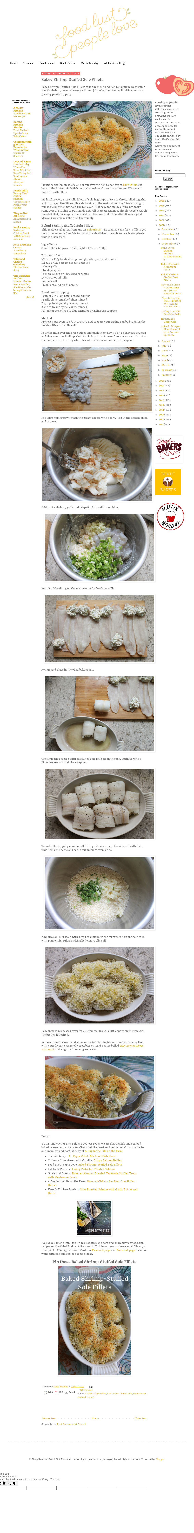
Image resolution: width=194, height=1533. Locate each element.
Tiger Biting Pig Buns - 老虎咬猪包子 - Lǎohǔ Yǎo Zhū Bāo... (171, 302)
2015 (161, 405)
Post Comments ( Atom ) (71, 1424)
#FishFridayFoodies (95, 1393)
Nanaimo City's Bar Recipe (21, 115)
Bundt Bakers (67, 63)
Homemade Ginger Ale (168, 320)
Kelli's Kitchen (22, 244)
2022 (162, 220)
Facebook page (101, 1250)
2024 (162, 210)
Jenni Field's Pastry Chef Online (20, 193)
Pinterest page (125, 1250)
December (168, 229)
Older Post (141, 1418)
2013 (161, 414)
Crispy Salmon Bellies (107, 1160)
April (165, 360)
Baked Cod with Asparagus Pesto (170, 267)
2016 (162, 400)
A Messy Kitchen (18, 109)
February (167, 369)
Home (13, 63)
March (166, 365)
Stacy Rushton (61, 1386)
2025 (162, 205)
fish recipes (113, 1393)
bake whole (130, 185)
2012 (161, 419)
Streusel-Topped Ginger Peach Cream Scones (21, 203)
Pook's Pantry (21, 227)
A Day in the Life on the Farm (104, 1151)
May (164, 355)
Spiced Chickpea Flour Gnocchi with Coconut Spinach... (170, 330)
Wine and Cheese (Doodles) (19, 262)
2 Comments (85, 1390)
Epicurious (94, 229)
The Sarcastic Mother (21, 277)
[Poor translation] (12, 1483)
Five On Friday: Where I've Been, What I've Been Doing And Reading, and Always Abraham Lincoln (22, 174)
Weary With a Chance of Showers (20, 153)
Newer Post (49, 1418)
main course (139, 1393)
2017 (161, 395)
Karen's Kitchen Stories (18, 125)
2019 (162, 385)
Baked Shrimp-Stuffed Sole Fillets (100, 1164)
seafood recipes (86, 1397)
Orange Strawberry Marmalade (19, 250)
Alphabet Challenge (115, 63)
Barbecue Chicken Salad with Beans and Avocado (21, 235)
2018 (162, 390)
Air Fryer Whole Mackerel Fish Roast (92, 1156)
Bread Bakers (46, 63)
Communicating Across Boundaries (22, 144)
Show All (30, 297)
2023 (162, 215)
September (168, 243)
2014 (161, 409)
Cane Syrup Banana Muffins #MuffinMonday (171, 253)
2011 (161, 424)
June (165, 350)
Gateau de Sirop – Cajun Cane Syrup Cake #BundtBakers (171, 289)
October (167, 239)
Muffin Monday (89, 63)
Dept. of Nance (22, 161)
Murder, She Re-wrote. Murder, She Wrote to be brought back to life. (22, 287)
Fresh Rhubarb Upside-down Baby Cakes (21, 133)
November (168, 234)
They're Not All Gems (20, 215)
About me (28, 63)
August (166, 341)
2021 (161, 225)
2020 (162, 380)
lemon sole (126, 1393)
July (164, 345)
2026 (162, 200)
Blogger (160, 1459)
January (166, 374)
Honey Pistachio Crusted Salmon (93, 1169)
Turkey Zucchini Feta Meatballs (171, 313)
